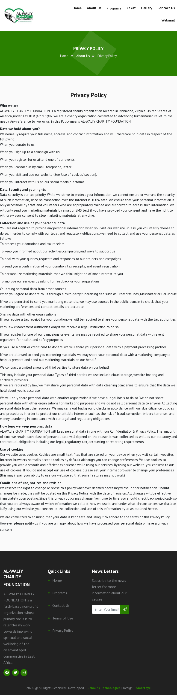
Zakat (131, 8)
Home (77, 8)
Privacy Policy (60, 630)
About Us (94, 8)
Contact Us (166, 8)
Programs (113, 8)
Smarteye (143, 688)
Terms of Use (60, 618)
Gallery (146, 8)
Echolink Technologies (104, 688)
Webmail (168, 20)
